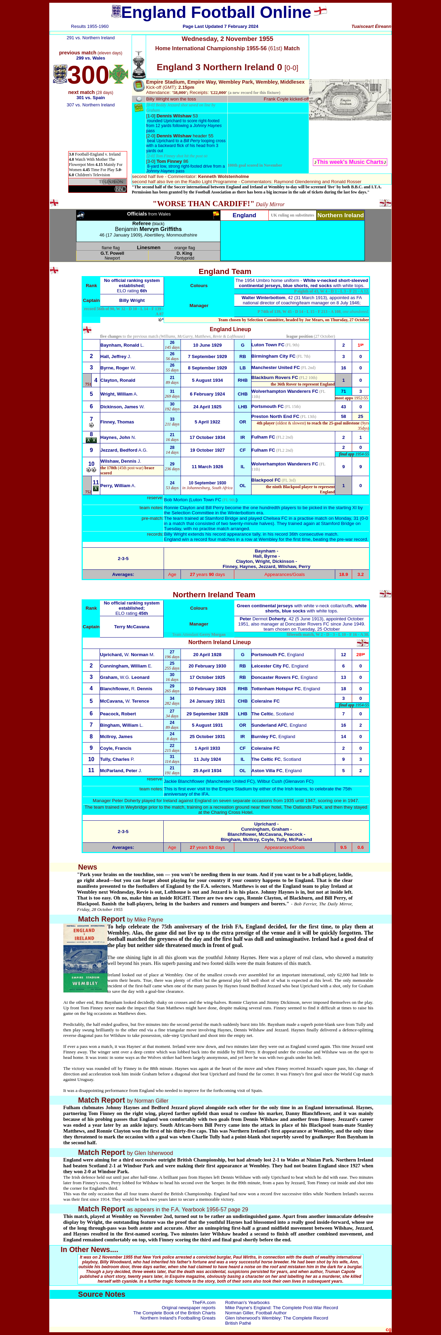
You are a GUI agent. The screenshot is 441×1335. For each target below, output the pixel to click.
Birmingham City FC (274, 356)
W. (118, 367)
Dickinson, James (122, 406)
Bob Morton (176, 499)
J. (115, 356)
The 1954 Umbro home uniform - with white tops (301, 283)
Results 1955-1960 (90, 26)
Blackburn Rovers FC (275, 377)
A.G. (123, 450)
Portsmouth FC (268, 406)
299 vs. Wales (90, 58)
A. (118, 485)
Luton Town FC (268, 344)
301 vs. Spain (90, 97)
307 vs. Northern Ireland (91, 104)
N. (118, 437)
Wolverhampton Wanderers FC (285, 463)
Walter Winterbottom (263, 297)
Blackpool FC (266, 480)
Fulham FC (263, 437)
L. (122, 345)
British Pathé (238, 1323)
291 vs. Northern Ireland (91, 37)
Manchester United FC (276, 367)
